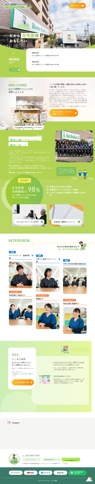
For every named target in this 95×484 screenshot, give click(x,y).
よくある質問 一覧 (22, 382)
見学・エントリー (76, 5)
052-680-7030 (32, 455)
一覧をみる (14, 69)
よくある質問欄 (22, 373)
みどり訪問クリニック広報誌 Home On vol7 (45, 55)
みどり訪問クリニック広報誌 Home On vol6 (45, 64)
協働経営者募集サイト (50, 459)
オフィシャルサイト (30, 459)
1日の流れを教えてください (62, 376)
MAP (66, 463)
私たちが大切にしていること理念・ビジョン (63, 113)
